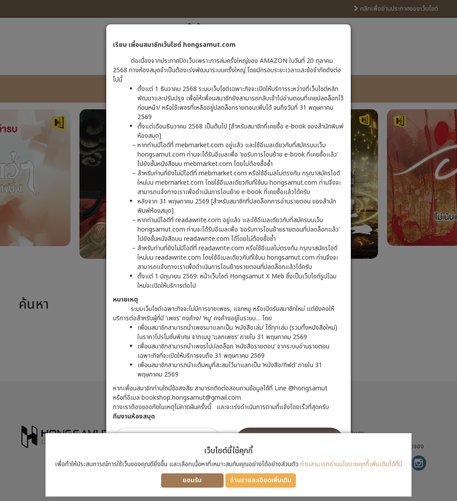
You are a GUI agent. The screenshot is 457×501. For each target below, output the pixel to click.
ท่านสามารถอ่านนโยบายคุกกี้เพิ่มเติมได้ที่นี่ (351, 464)
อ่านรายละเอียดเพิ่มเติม (260, 480)
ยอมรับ (192, 480)
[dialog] (228, 250)
